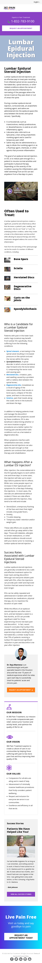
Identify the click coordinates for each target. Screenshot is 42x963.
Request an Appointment (21, 28)
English (37, 2)
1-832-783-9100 (22, 21)
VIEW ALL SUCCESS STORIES (21, 894)
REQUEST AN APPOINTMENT (21, 690)
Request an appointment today (21, 936)
